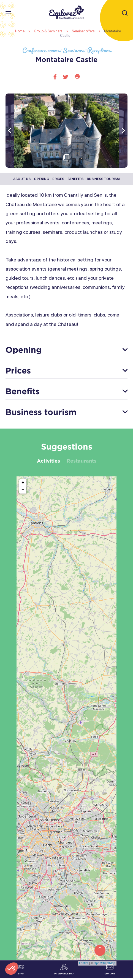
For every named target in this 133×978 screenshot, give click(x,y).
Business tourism (103, 179)
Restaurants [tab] (81, 460)
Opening (41, 179)
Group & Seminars (48, 31)
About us (22, 179)
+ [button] (23, 482)
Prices (58, 179)
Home (20, 31)
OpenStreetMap (104, 963)
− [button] (23, 490)
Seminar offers (84, 31)
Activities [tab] (48, 460)
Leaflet (83, 963)
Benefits (75, 179)
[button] (123, 131)
